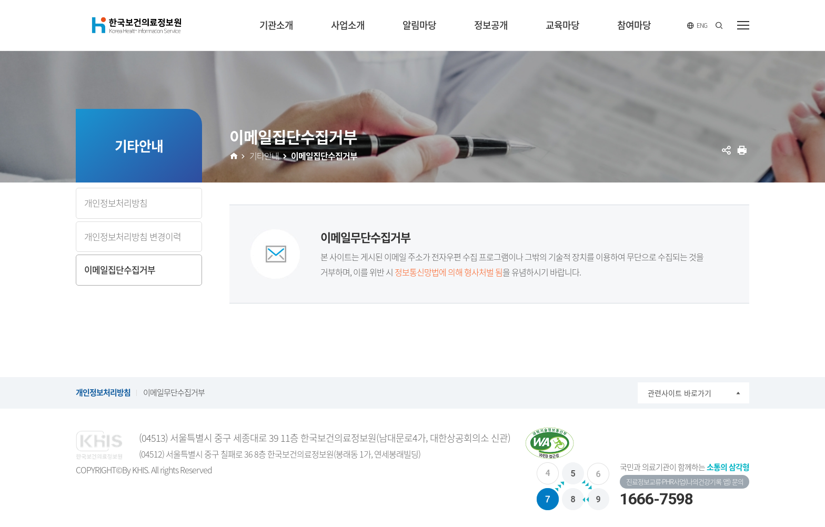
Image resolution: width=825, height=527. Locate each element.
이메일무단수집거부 (174, 392)
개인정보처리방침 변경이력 (132, 236)
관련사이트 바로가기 (679, 393)
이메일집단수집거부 (119, 269)
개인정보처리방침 (115, 202)
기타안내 (264, 155)
